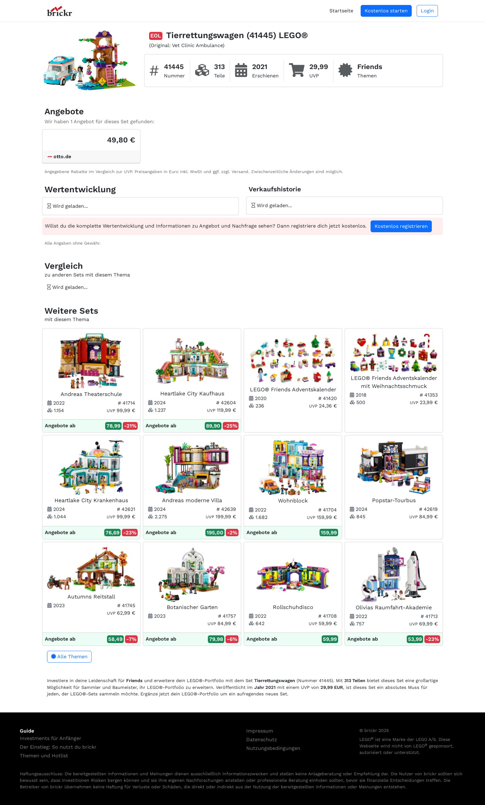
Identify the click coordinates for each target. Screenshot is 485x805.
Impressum (259, 731)
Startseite (341, 11)
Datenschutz (261, 739)
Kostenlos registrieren (401, 226)
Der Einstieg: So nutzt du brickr (58, 747)
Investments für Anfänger (50, 738)
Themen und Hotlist (44, 756)
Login (427, 11)
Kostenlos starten (386, 11)
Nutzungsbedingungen (273, 748)
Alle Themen (69, 656)
